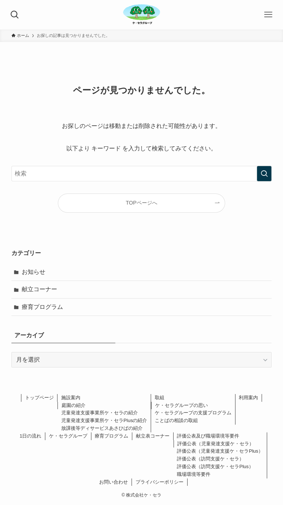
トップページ (39, 397)
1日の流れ (30, 436)
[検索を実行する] (264, 173)
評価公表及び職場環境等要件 (208, 436)
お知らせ (33, 272)
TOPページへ (141, 203)
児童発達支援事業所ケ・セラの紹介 (99, 412)
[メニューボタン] (268, 14)
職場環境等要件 (193, 474)
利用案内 (248, 397)
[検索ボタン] (14, 14)
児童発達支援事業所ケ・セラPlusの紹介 (104, 420)
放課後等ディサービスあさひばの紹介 (102, 428)
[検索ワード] (141, 173)
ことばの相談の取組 (176, 420)
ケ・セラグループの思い (181, 405)
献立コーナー (39, 289)
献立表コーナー (153, 436)
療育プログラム (42, 307)
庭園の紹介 (73, 405)
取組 (159, 397)
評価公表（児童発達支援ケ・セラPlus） (220, 451)
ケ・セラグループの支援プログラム (193, 412)
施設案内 (70, 397)
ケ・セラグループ (68, 436)
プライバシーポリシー (160, 482)
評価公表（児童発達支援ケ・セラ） (215, 443)
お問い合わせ (113, 482)
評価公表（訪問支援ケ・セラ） (210, 459)
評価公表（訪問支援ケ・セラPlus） (215, 466)
